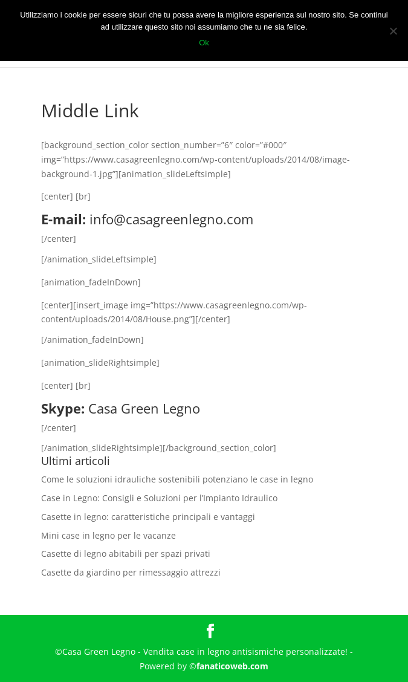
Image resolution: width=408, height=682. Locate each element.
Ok (204, 42)
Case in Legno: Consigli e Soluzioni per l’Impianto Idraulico (159, 498)
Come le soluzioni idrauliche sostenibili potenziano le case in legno (177, 479)
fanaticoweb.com (232, 666)
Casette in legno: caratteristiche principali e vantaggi (148, 516)
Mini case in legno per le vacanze (108, 535)
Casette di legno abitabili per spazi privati (125, 553)
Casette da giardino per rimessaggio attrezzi (131, 572)
